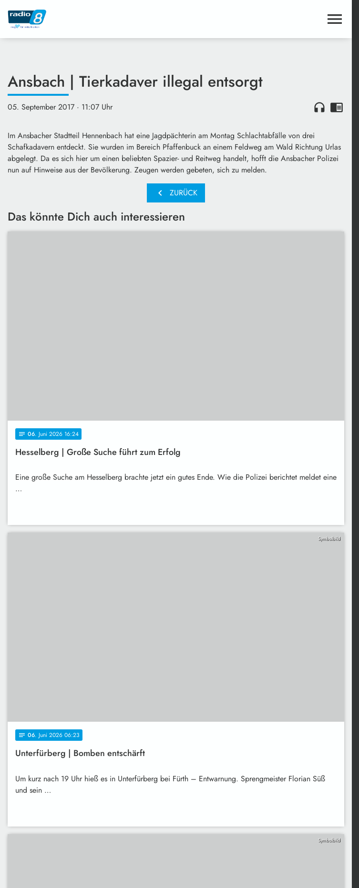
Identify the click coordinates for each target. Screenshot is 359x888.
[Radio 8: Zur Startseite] (92, 19)
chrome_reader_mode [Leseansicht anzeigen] (336, 107)
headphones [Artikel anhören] (319, 107)
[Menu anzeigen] (334, 19)
